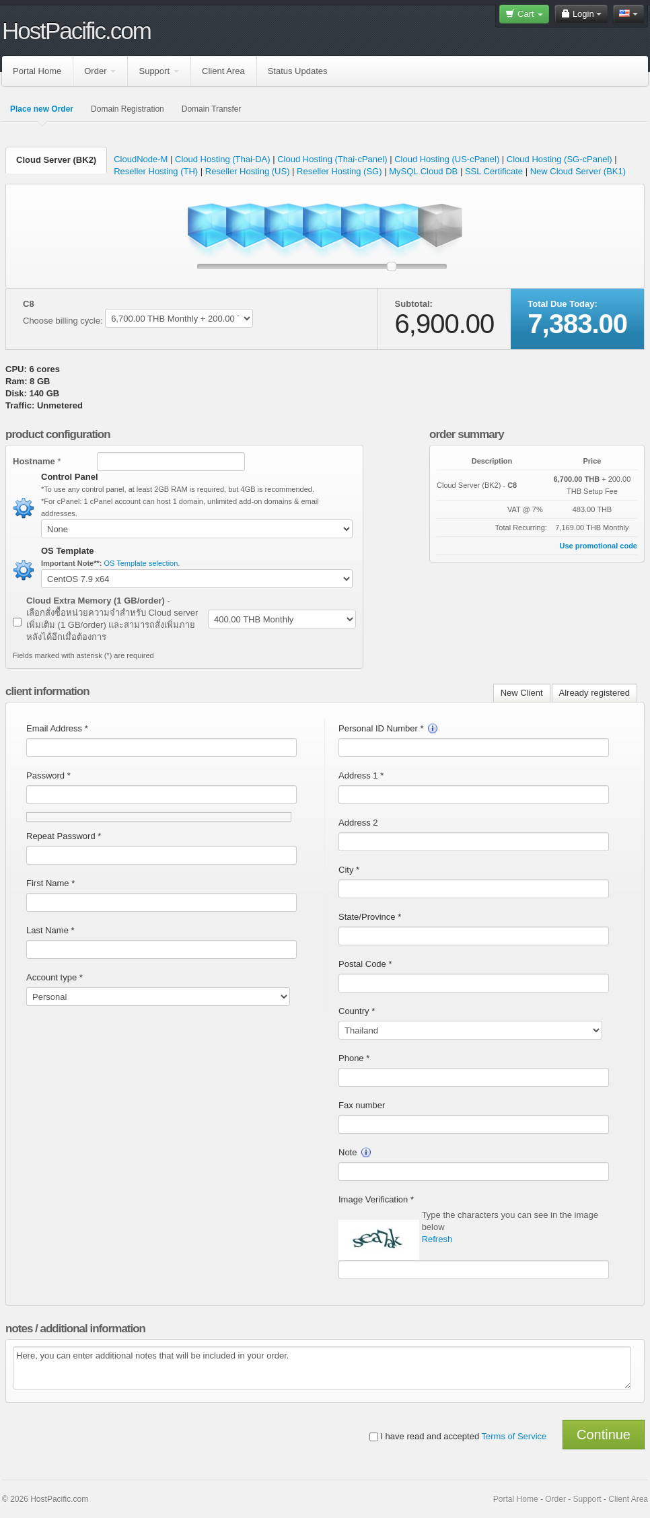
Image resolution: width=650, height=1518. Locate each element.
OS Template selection (141, 563)
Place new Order (41, 109)
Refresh (437, 1239)
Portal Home (37, 71)
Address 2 (358, 823)
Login (581, 14)
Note (354, 1152)
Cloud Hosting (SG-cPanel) (559, 159)
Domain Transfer (212, 109)
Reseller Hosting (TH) (156, 171)
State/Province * (369, 917)
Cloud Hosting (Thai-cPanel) (332, 159)
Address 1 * (361, 775)
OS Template (67, 551)
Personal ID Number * (388, 728)
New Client (522, 693)
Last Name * (50, 930)
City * (348, 870)
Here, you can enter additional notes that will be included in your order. (322, 1367)
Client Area (223, 71)
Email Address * (57, 728)
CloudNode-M (141, 159)
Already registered (594, 693)
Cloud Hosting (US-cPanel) (446, 159)
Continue (603, 1434)
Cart (524, 14)
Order (100, 71)
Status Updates (298, 71)
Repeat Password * (63, 836)
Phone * (353, 1058)
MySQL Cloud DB (423, 171)
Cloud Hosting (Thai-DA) (222, 159)
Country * (356, 1011)
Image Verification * (376, 1199)
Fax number (361, 1105)
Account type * (54, 977)
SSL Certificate (495, 171)
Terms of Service (514, 1436)
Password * (48, 775)
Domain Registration (127, 109)
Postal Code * (365, 964)
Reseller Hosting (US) (247, 171)
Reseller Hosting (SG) (339, 171)
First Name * (50, 883)
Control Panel (69, 477)
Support (159, 71)
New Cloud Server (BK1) (578, 171)
